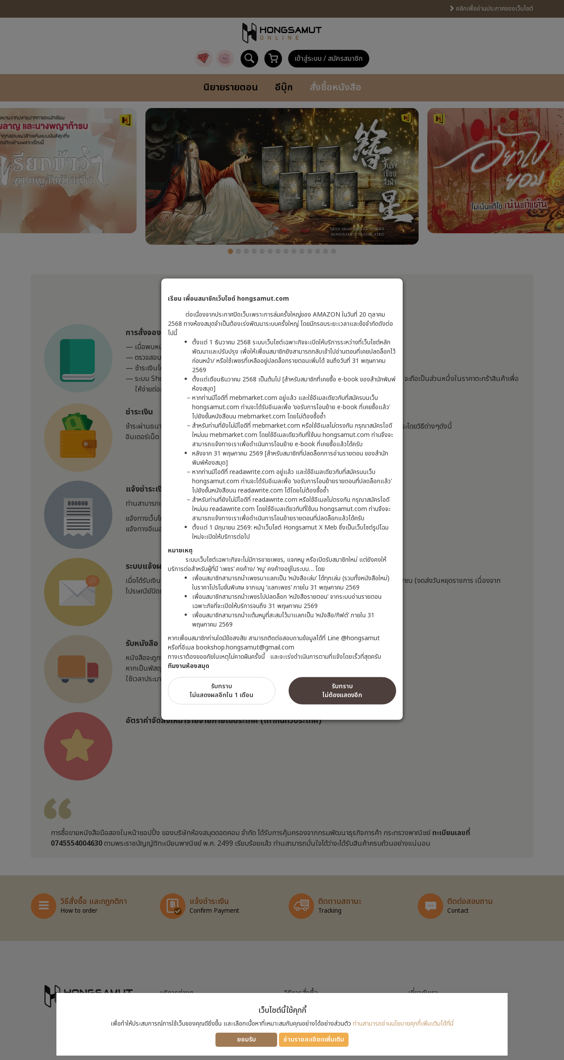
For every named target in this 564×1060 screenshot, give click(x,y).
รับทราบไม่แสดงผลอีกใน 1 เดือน (221, 690)
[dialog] (282, 530)
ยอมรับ (246, 1039)
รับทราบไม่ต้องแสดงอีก (342, 690)
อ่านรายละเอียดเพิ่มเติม (313, 1039)
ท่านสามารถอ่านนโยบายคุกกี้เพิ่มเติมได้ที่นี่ (403, 1023)
